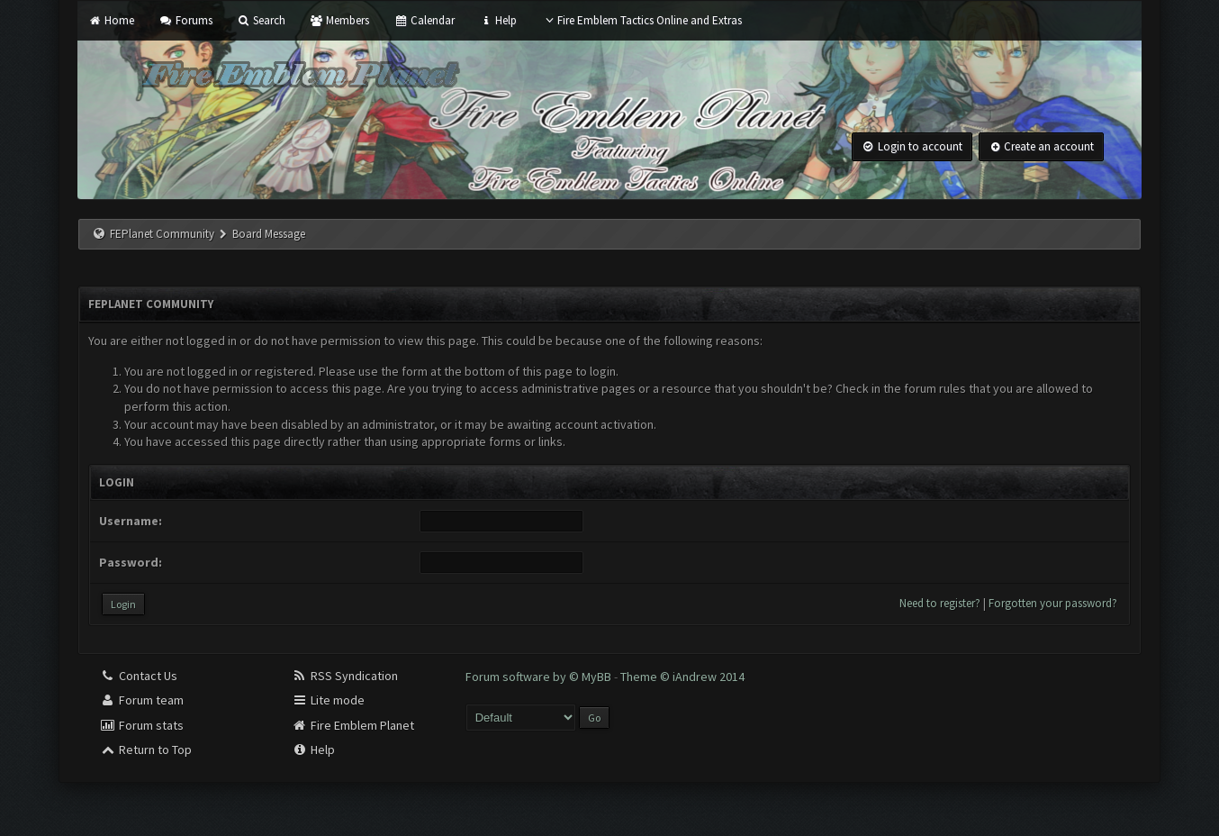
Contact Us (138, 676)
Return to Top (146, 749)
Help (498, 20)
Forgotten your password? (1053, 603)
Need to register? (939, 603)
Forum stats (142, 725)
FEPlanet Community (162, 233)
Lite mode (328, 700)
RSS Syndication (345, 676)
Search (261, 20)
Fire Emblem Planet (353, 725)
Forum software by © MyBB (539, 676)
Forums (185, 20)
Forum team (142, 700)
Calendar (423, 20)
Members (339, 20)
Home (111, 20)
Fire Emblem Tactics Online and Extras (641, 20)
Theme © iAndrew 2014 (682, 676)
